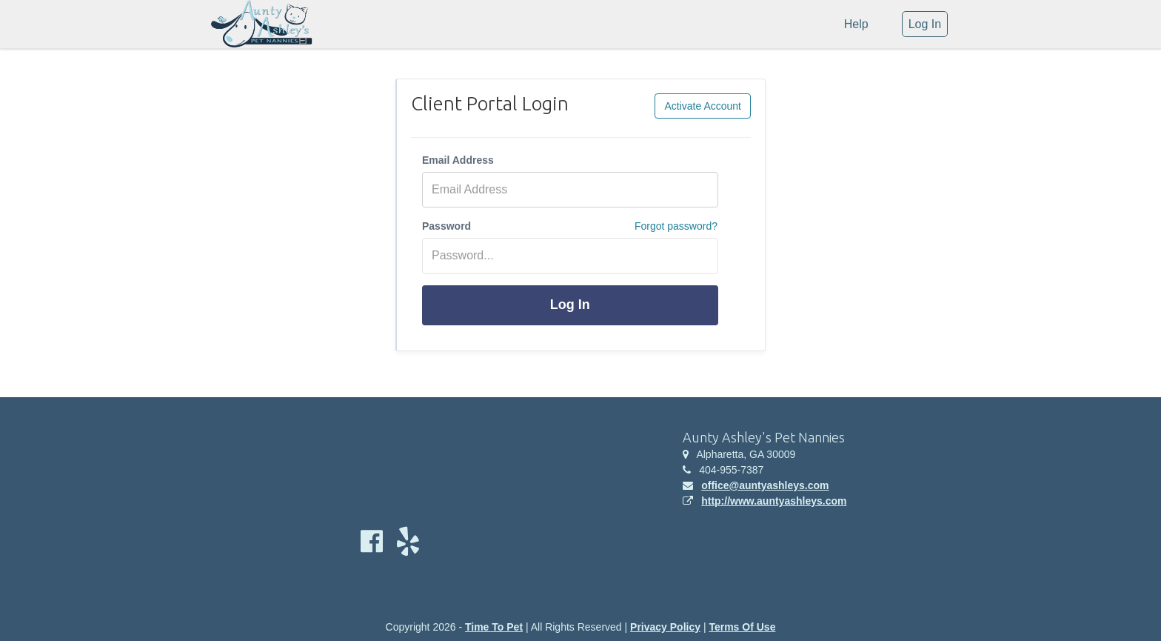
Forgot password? (676, 226)
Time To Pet (494, 627)
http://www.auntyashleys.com (773, 501)
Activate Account (702, 106)
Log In (570, 304)
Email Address (458, 160)
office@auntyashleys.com (765, 485)
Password (446, 226)
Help (856, 24)
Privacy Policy (665, 627)
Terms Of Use (742, 627)
